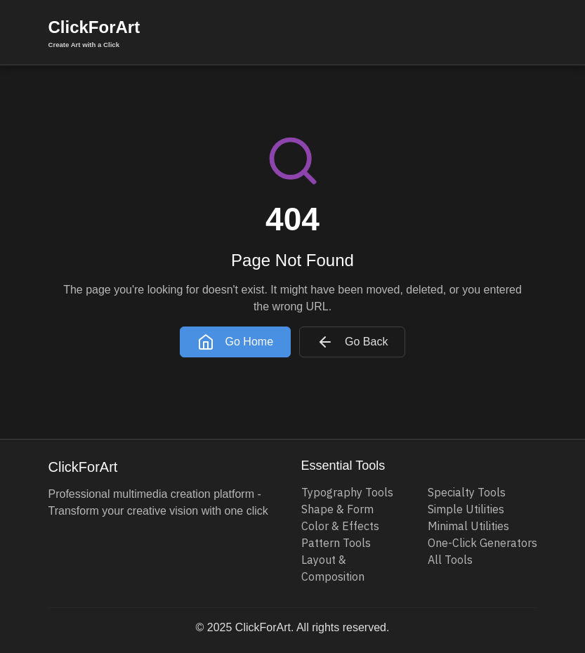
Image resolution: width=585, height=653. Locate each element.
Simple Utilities (466, 509)
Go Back (352, 342)
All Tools (450, 560)
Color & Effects (340, 526)
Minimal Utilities (468, 526)
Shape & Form (337, 509)
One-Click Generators (482, 543)
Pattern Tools (336, 543)
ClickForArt (94, 34)
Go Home (235, 342)
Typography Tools (347, 492)
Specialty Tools (467, 492)
